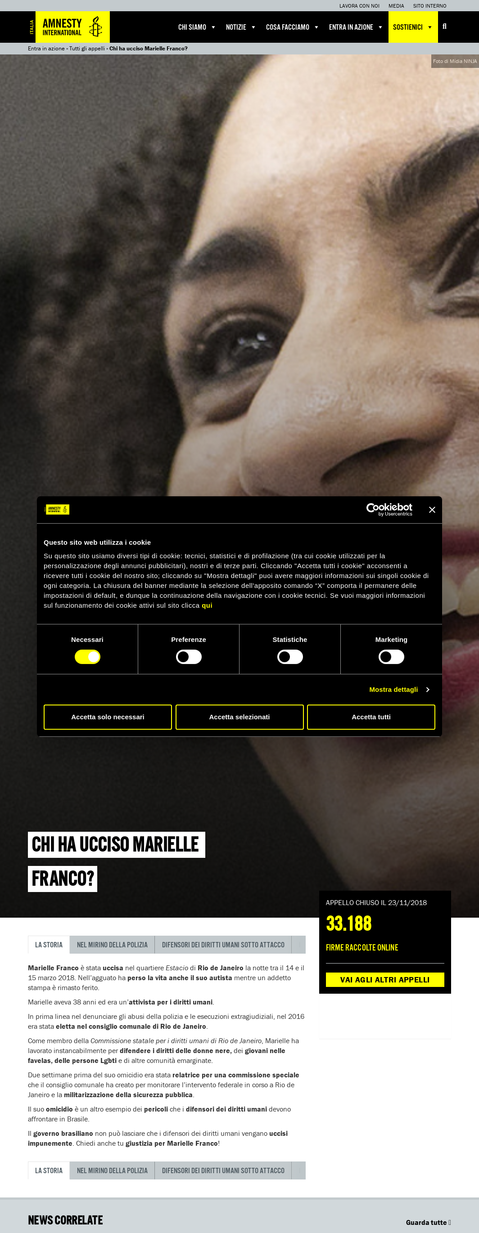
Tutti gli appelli (87, 48)
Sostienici (413, 27)
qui (207, 605)
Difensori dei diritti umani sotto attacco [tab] (223, 945)
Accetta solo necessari (108, 717)
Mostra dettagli (393, 689)
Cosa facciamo (293, 27)
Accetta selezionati (239, 717)
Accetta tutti (371, 717)
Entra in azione (356, 27)
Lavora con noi (359, 5)
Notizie (241, 27)
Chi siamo (197, 27)
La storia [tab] (49, 945)
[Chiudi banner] (432, 510)
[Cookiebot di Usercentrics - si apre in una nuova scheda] (373, 509)
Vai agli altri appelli (384, 979)
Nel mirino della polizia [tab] (112, 945)
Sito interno (430, 5)
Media (396, 5)
